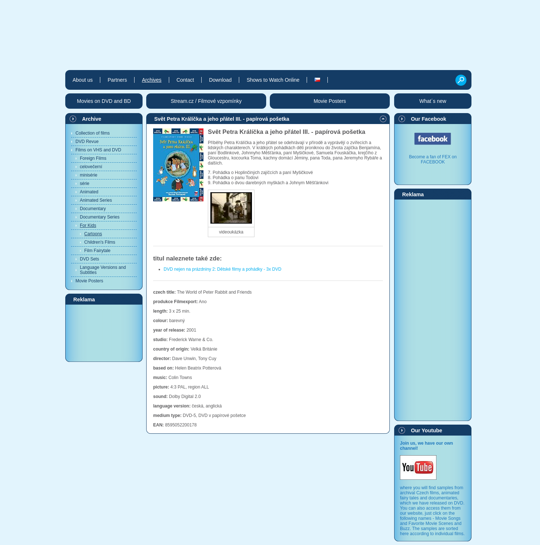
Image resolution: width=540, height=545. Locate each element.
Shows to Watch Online (272, 80)
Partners (117, 80)
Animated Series (96, 200)
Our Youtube (426, 430)
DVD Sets (89, 259)
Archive (91, 119)
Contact (185, 80)
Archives (152, 80)
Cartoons (93, 233)
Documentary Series (100, 217)
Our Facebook (428, 119)
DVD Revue (86, 141)
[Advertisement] (104, 332)
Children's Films (99, 242)
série (84, 183)
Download (220, 80)
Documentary (93, 208)
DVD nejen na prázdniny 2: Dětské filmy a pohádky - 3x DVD (222, 269)
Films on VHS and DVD (98, 149)
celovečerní (91, 166)
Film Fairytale (97, 250)
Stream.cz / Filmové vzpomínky (206, 101)
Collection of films (92, 133)
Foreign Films (93, 158)
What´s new (432, 101)
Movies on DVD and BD (104, 101)
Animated (89, 191)
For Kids (88, 225)
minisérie (88, 175)
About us (83, 80)
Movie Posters (89, 280)
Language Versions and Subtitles (103, 270)
